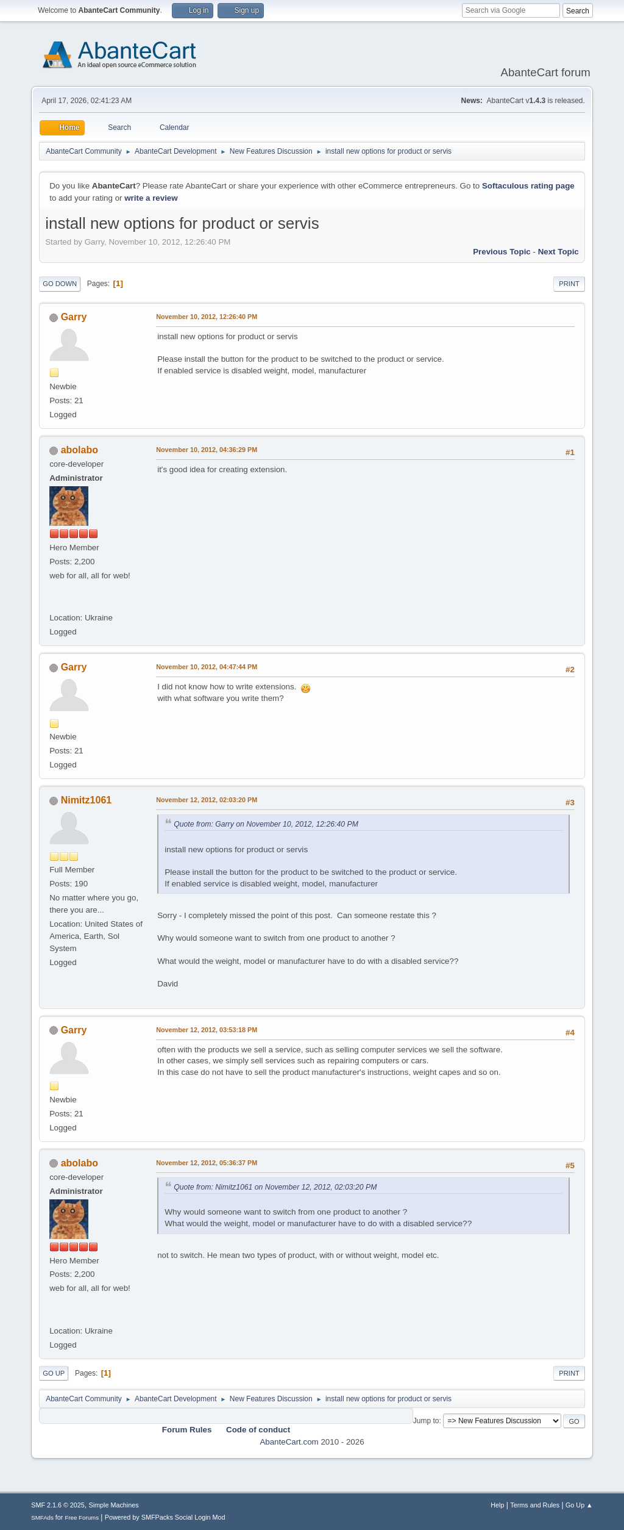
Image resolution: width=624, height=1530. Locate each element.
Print (569, 283)
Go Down (60, 283)
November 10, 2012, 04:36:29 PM (206, 449)
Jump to (426, 1421)
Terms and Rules (534, 1505)
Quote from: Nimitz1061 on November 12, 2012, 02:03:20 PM (275, 1187)
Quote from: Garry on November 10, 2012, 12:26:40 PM (266, 824)
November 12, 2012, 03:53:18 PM (206, 1029)
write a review (150, 198)
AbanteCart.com (289, 1441)
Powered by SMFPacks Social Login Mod (165, 1517)
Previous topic (502, 251)
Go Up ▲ (579, 1505)
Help (497, 1505)
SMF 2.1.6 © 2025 (58, 1505)
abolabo (79, 450)
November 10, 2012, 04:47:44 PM (206, 666)
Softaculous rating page (528, 185)
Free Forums (82, 1517)
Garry (74, 317)
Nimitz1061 (86, 800)
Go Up (54, 1373)
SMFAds (42, 1517)
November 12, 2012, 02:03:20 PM (206, 799)
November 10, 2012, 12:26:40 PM (206, 316)
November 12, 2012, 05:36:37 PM (206, 1162)
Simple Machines (114, 1505)
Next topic (558, 251)
